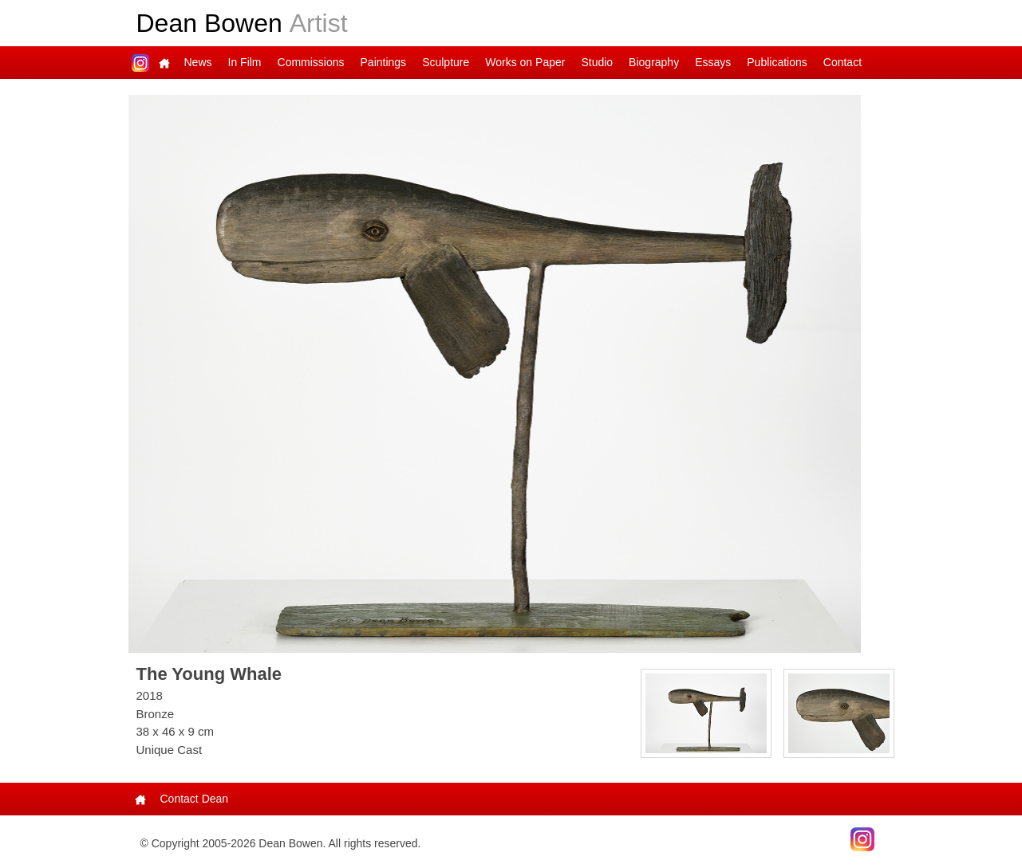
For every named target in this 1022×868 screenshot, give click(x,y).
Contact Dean (194, 798)
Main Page (164, 62)
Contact (842, 62)
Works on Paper (525, 62)
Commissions (311, 62)
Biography (654, 62)
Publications (777, 62)
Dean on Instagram (140, 62)
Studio (597, 62)
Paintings (384, 62)
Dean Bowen (242, 23)
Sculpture (445, 62)
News (198, 62)
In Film (245, 62)
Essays (713, 62)
